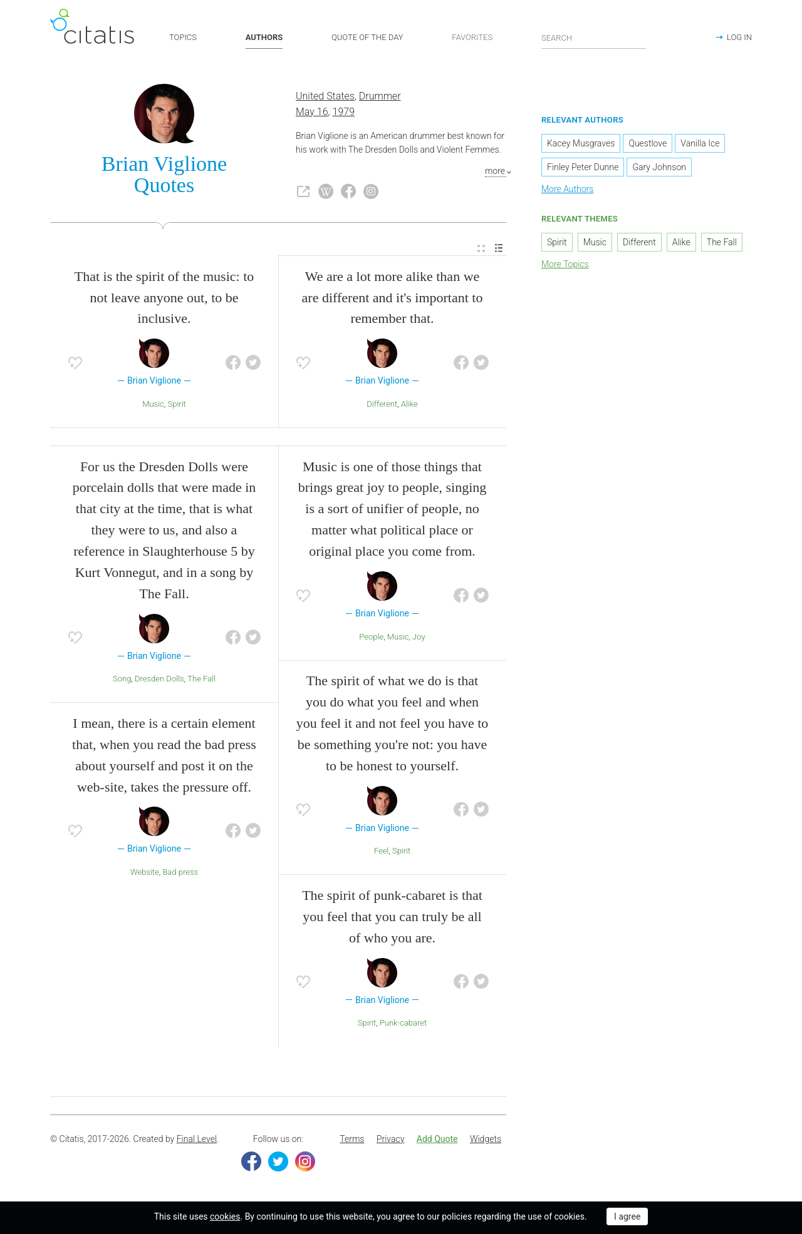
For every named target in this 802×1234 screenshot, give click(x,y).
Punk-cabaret (403, 1023)
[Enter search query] (594, 37)
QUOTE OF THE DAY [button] (367, 37)
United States (325, 96)
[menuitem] (481, 249)
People (371, 636)
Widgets (485, 1140)
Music (153, 404)
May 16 (312, 112)
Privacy (390, 1140)
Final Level (197, 1140)
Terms (352, 1140)
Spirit (176, 404)
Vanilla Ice (699, 144)
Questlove (647, 144)
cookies (225, 1216)
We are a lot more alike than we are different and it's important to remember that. (392, 297)
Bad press (180, 872)
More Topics (565, 264)
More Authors (567, 190)
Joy (418, 636)
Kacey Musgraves (581, 144)
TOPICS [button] (183, 37)
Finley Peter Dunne (582, 168)
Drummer (380, 96)
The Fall (201, 679)
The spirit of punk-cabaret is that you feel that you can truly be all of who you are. (392, 916)
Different (382, 404)
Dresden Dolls (159, 679)
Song (122, 679)
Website (144, 872)
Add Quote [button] (437, 1140)
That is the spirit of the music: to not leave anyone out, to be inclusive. (164, 297)
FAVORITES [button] (472, 37)
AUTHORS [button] (264, 37)
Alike (409, 404)
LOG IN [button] (739, 37)
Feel (381, 851)
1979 (344, 112)
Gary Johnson (659, 168)
